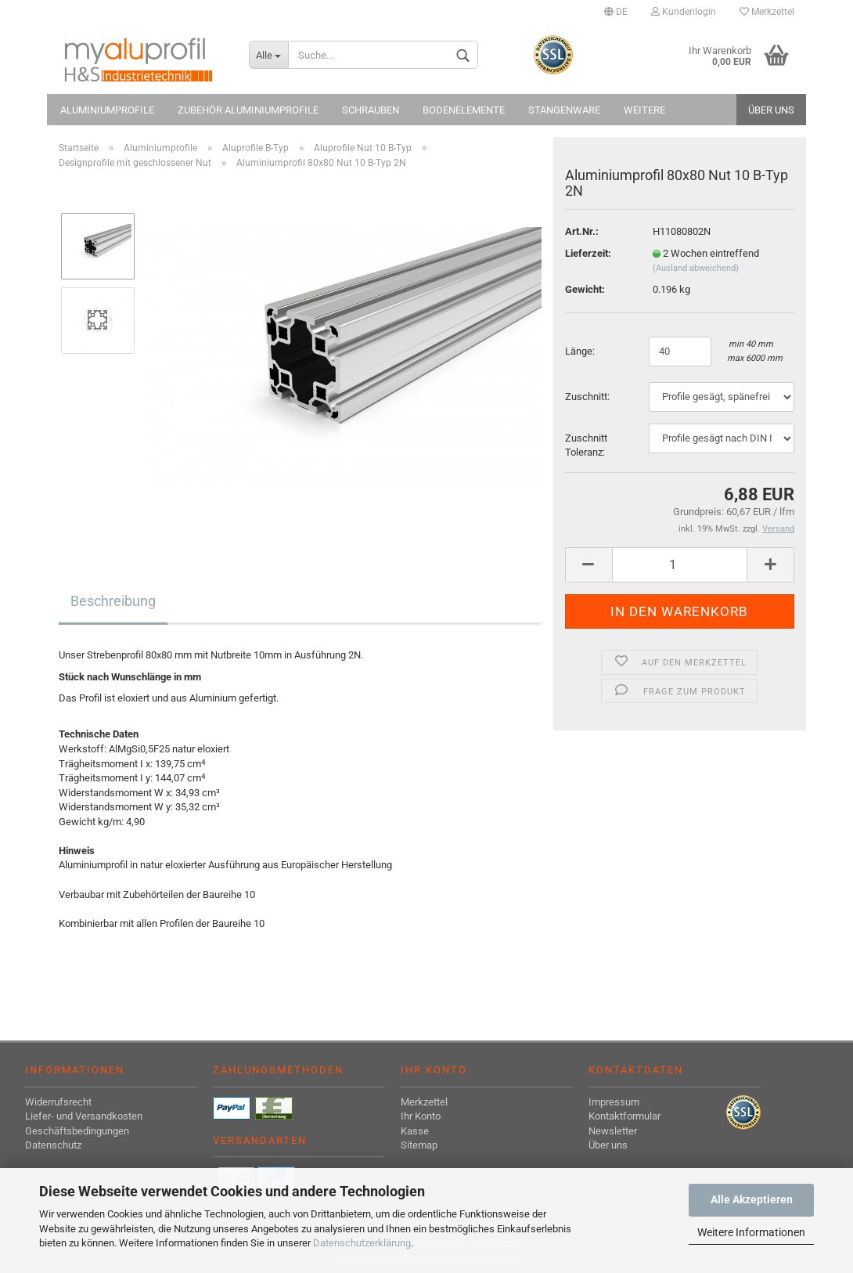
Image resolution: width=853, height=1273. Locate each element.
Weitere (644, 110)
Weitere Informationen (751, 1232)
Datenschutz (53, 1145)
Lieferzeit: (588, 253)
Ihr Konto (421, 1116)
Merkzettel (767, 11)
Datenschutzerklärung (362, 1243)
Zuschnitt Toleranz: (586, 445)
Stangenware (564, 110)
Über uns (771, 110)
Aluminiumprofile (107, 110)
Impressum (613, 1102)
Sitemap (419, 1145)
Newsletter (612, 1131)
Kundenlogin (683, 11)
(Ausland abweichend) (696, 268)
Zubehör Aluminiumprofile (248, 110)
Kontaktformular (624, 1116)
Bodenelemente (464, 110)
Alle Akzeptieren (752, 1199)
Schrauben (370, 110)
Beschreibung (113, 601)
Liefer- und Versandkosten (83, 1116)
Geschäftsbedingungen (77, 1131)
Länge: (581, 351)
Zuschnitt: (587, 396)
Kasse (415, 1131)
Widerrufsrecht (58, 1102)
